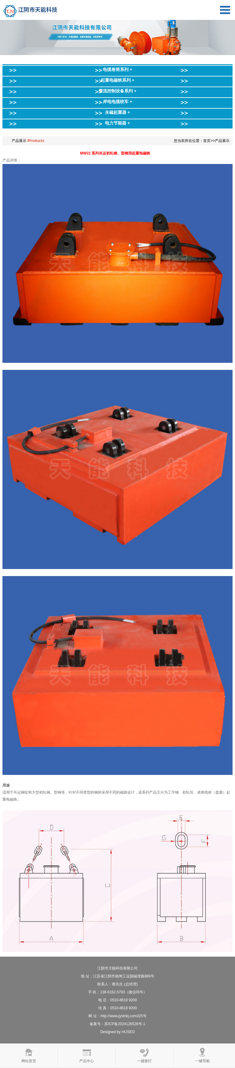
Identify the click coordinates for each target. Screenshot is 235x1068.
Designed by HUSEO (117, 1032)
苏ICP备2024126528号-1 (124, 1024)
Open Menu (225, 10)
